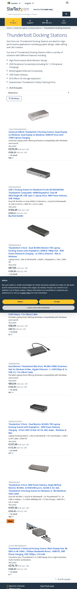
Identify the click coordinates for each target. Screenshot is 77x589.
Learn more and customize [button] (38, 308)
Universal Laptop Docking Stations (28, 28)
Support (30, 22)
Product (13, 22)
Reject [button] (20, 302)
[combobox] (38, 92)
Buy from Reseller (15, 216)
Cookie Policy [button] (25, 293)
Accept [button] (57, 302)
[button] (68, 93)
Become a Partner (17, 586)
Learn (64, 22)
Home (9, 28)
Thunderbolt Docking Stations (57, 28)
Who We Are (47, 22)
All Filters (14, 98)
